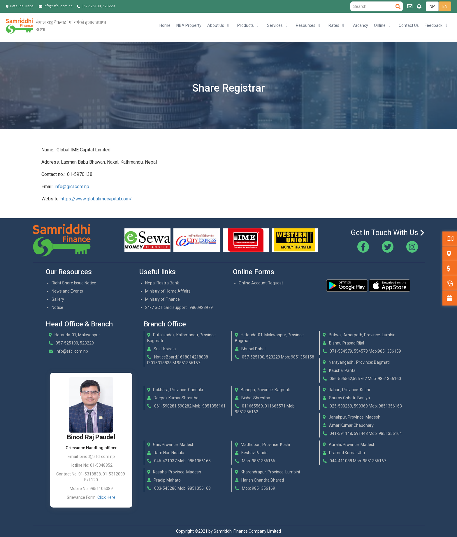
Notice (57, 307)
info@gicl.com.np (72, 186)
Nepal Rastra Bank (162, 283)
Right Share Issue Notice (74, 283)
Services (275, 25)
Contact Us (409, 25)
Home (165, 25)
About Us (215, 25)
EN (444, 6)
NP (432, 6)
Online (380, 25)
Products (245, 25)
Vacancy (360, 25)
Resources (305, 25)
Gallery (58, 299)
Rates (333, 25)
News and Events (67, 291)
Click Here (106, 497)
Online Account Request (261, 283)
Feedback (433, 25)
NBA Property (188, 25)
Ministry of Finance (162, 299)
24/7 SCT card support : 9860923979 (179, 307)
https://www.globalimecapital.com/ (96, 199)
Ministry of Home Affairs (168, 291)
